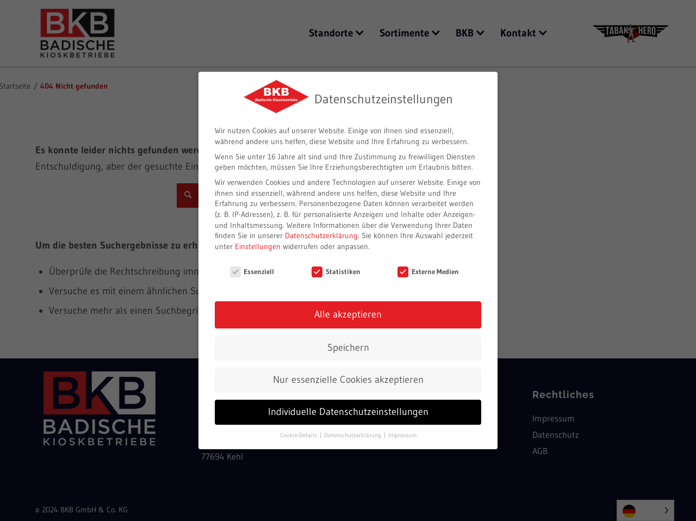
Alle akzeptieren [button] (348, 313)
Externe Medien (428, 270)
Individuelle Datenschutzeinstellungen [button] (348, 411)
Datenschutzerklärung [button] (353, 433)
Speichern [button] (348, 346)
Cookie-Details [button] (299, 433)
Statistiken (336, 270)
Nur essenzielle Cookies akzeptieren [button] (348, 378)
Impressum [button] (402, 433)
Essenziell (252, 270)
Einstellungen (258, 245)
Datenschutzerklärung (321, 234)
